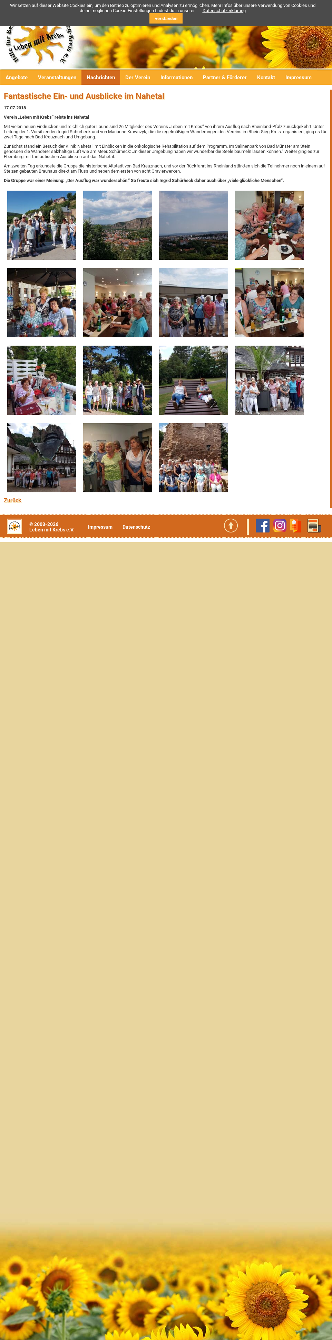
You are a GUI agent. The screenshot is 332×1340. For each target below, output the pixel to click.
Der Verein (137, 77)
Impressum (298, 77)
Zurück (12, 500)
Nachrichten (101, 77)
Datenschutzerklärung (224, 10)
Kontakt (266, 77)
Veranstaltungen (57, 77)
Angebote (17, 77)
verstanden (166, 18)
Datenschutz (136, 527)
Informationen (176, 77)
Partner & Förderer (225, 77)
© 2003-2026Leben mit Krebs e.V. (52, 526)
